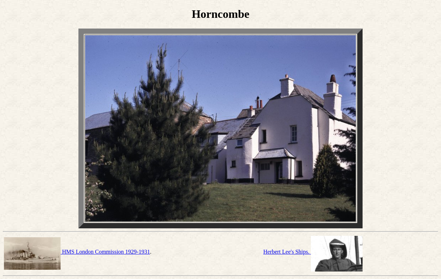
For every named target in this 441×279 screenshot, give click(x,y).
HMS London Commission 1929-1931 (77, 252)
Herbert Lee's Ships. (313, 252)
